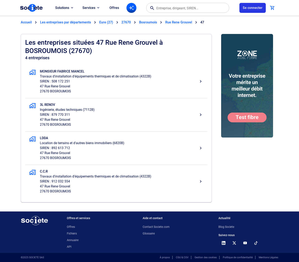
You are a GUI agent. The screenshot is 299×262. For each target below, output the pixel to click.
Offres (114, 8)
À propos (165, 257)
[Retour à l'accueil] (34, 221)
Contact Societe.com (156, 226)
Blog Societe (226, 226)
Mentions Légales (268, 257)
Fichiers (72, 233)
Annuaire (72, 240)
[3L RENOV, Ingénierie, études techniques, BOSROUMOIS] (116, 114)
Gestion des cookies (206, 257)
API (69, 246)
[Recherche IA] (131, 8)
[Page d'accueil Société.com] (31, 8)
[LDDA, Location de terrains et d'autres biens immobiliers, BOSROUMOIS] (116, 148)
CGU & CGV (182, 257)
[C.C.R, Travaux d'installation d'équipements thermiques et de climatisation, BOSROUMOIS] (116, 181)
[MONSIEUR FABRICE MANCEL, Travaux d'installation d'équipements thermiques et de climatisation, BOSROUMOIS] (116, 81)
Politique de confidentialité (238, 257)
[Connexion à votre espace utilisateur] (252, 8)
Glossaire (149, 233)
